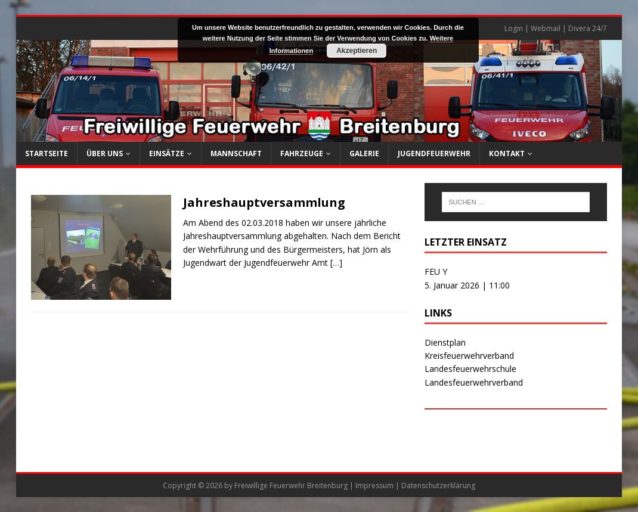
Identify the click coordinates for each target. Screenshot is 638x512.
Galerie (364, 153)
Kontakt (507, 153)
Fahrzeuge (301, 153)
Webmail (545, 28)
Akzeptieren (356, 50)
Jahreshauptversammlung (264, 202)
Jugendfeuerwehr (434, 153)
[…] (336, 262)
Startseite (46, 153)
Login (513, 28)
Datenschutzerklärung (438, 485)
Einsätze (166, 153)
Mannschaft (236, 153)
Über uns (104, 153)
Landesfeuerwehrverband (474, 382)
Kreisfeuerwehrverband (469, 355)
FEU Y (436, 271)
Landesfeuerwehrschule (470, 368)
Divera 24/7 (587, 28)
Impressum (374, 485)
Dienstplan (445, 342)
